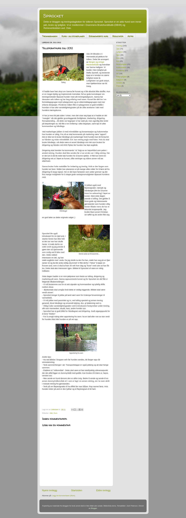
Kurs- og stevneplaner (73, 36)
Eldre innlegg (103, 490)
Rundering (120, 70)
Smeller (119, 83)
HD (117, 74)
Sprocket (53, 16)
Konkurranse (121, 67)
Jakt (51, 413)
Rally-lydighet (121, 77)
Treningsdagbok (49, 36)
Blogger (94, 508)
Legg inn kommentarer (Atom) (63, 496)
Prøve (118, 86)
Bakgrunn (120, 80)
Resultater (117, 36)
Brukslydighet (121, 64)
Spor (118, 55)
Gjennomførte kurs (98, 36)
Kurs (55, 413)
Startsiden (76, 490)
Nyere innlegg (49, 490)
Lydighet (119, 52)
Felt (117, 61)
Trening (119, 46)
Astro (130, 36)
